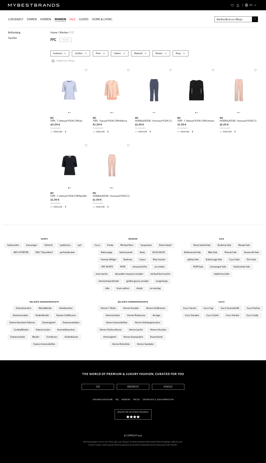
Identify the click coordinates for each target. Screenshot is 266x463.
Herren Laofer (136, 330)
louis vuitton (123, 288)
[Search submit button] (255, 19)
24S (79, 245)
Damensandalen (71, 322)
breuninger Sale (218, 267)
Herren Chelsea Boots (111, 330)
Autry (142, 252)
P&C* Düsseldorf (44, 252)
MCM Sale (198, 267)
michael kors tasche (160, 274)
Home (53, 32)
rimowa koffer (139, 267)
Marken (133, 239)
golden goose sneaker (137, 281)
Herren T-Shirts (108, 308)
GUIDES (83, 19)
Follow (65, 40)
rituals (139, 288)
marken (64, 32)
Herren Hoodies (158, 330)
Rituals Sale (244, 245)
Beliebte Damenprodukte (44, 302)
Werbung (125, 399)
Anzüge (156, 315)
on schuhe (159, 267)
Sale (221, 239)
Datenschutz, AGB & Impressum (158, 399)
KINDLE (168, 386)
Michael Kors (126, 245)
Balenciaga (106, 252)
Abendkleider (45, 308)
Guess (142, 259)
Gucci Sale (234, 259)
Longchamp (162, 281)
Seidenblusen (71, 337)
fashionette (13, 245)
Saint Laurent (125, 252)
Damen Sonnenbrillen (44, 344)
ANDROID (133, 386)
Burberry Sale (224, 245)
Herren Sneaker (131, 308)
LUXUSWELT (15, 19)
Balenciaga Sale (214, 259)
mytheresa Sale (222, 274)
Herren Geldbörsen (155, 308)
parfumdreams (67, 252)
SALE (72, 19)
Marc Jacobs (159, 259)
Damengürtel (48, 322)
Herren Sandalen (145, 344)
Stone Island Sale (202, 245)
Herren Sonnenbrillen (117, 322)
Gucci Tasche (189, 308)
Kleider (35, 337)
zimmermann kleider (108, 281)
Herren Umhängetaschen (147, 322)
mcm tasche (102, 274)
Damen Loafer (43, 330)
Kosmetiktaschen (66, 330)
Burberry (128, 259)
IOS (98, 386)
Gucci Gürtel (212, 315)
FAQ (117, 399)
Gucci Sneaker (192, 315)
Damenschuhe (17, 337)
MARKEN (60, 19)
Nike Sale (213, 252)
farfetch (48, 245)
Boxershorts (156, 337)
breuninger (31, 245)
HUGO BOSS (158, 252)
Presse (136, 399)
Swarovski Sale (251, 252)
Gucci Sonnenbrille (230, 308)
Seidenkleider (42, 315)
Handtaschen (66, 308)
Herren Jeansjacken (133, 337)
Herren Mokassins (136, 315)
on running (155, 288)
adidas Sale (193, 259)
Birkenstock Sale (192, 252)
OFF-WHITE (107, 267)
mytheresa (65, 245)
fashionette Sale (241, 267)
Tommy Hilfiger (108, 259)
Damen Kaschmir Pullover (22, 322)
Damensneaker (20, 315)
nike (107, 288)
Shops (44, 239)
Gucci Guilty (252, 315)
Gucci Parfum (253, 308)
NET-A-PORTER (21, 252)
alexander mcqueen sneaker (129, 274)
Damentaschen (23, 308)
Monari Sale (231, 252)
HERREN (45, 19)
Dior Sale (251, 259)
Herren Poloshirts (121, 344)
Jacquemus (146, 245)
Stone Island (165, 245)
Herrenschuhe (113, 315)
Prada (110, 245)
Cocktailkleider (21, 330)
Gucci (97, 245)
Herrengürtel (109, 337)
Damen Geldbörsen (66, 315)
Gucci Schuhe (232, 315)
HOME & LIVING (102, 19)
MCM (122, 267)
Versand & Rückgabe (103, 399)
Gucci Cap (208, 308)
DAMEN (32, 19)
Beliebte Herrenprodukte (133, 302)
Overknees (51, 337)
